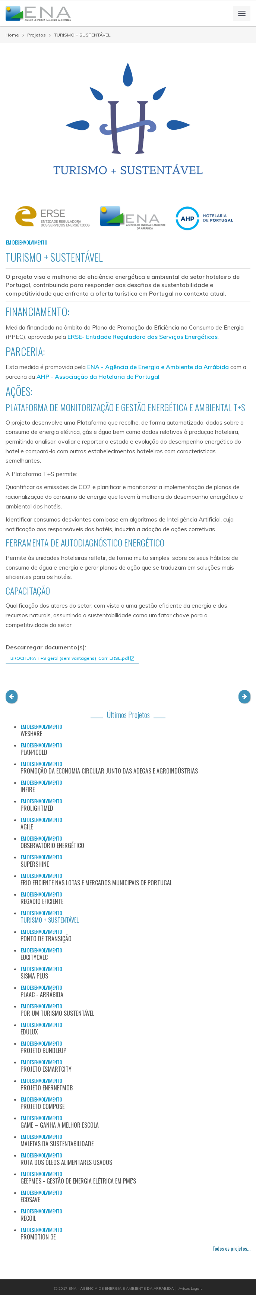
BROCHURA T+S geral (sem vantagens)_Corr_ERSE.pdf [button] (72, 658)
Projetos (36, 35)
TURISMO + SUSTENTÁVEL (82, 35)
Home (12, 35)
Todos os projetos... (231, 1248)
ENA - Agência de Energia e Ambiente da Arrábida (158, 367)
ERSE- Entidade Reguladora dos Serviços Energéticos (142, 336)
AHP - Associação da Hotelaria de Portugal (98, 376)
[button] (12, 696)
